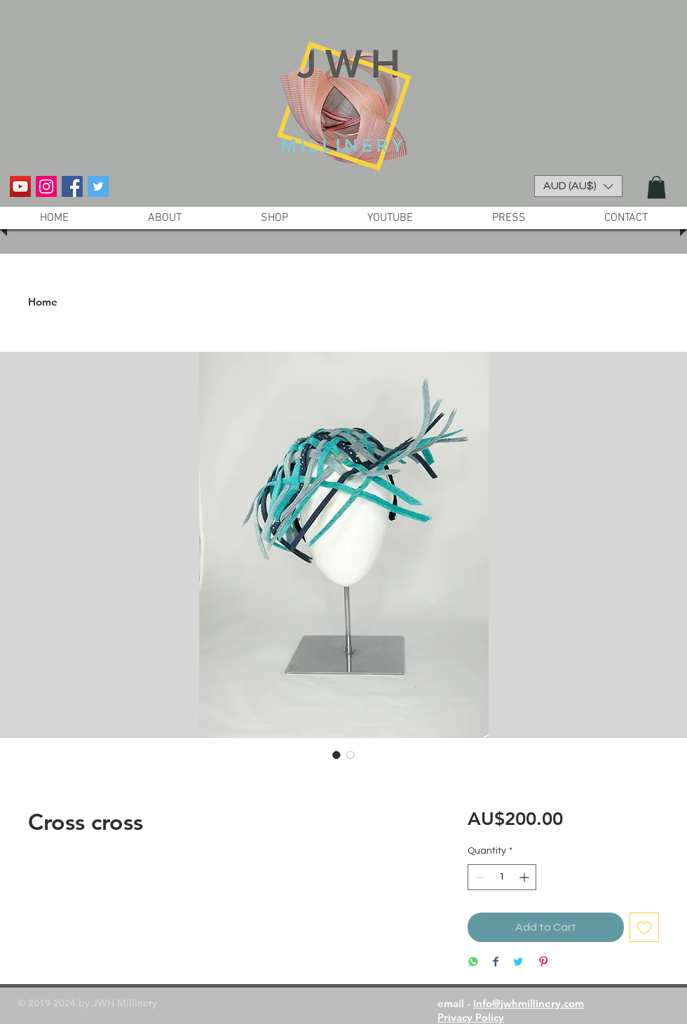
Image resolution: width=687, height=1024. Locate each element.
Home (42, 301)
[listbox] (578, 186)
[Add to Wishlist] (644, 927)
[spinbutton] (502, 877)
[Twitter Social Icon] (98, 186)
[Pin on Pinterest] (543, 962)
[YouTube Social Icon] (20, 186)
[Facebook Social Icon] (72, 186)
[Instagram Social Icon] (46, 186)
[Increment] (525, 877)
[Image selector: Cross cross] (336, 755)
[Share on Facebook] (495, 962)
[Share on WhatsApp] (473, 962)
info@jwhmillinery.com (528, 1003)
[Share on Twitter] (518, 962)
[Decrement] (478, 877)
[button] (578, 186)
